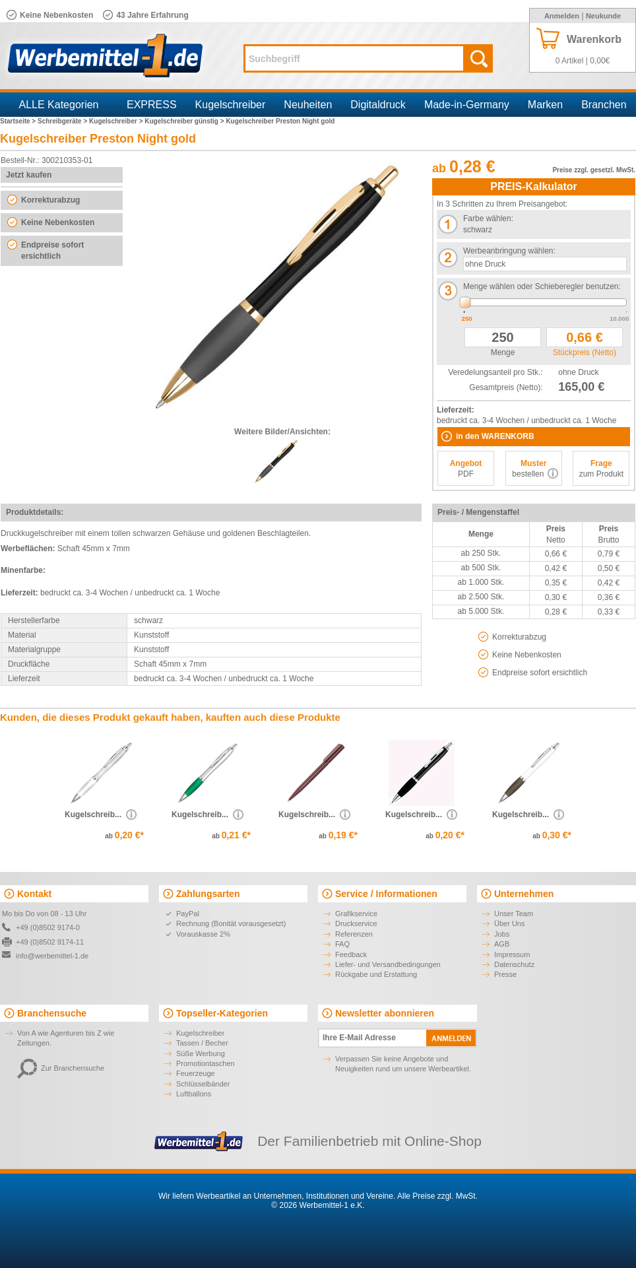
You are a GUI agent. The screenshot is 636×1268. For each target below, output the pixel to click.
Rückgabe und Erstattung (376, 974)
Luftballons (193, 1094)
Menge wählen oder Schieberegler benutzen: (542, 286)
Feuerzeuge (195, 1073)
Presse (505, 974)
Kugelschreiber (230, 104)
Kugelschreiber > (116, 121)
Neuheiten (308, 104)
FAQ (342, 944)
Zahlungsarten (207, 893)
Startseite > (19, 121)
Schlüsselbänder (203, 1084)
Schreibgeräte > (63, 121)
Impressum (512, 954)
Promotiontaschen (205, 1063)
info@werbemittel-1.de (52, 956)
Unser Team (513, 914)
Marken (545, 104)
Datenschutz (514, 964)
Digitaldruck (378, 104)
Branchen (604, 104)
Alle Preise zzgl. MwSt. (437, 1196)
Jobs (501, 934)
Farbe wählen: (488, 218)
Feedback (351, 954)
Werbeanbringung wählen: (509, 250)
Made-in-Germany (466, 104)
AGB (501, 944)
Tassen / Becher (202, 1043)
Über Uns (509, 923)
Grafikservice (356, 914)
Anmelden (561, 16)
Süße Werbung (200, 1053)
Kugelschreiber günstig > (185, 121)
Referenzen (354, 934)
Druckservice (356, 923)
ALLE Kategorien (59, 104)
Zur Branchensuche (60, 1068)
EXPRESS (152, 104)
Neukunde (603, 16)
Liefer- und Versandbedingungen (388, 964)
